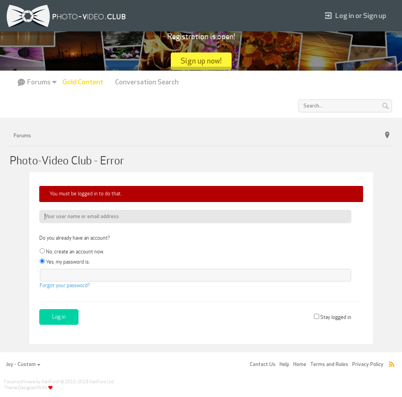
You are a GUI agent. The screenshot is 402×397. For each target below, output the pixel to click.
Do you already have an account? (74, 238)
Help (284, 364)
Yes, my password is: (65, 262)
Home (299, 364)
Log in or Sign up (355, 16)
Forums (39, 82)
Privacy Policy (368, 364)
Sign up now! (201, 61)
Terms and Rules (329, 364)
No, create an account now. (72, 252)
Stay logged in (332, 317)
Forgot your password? (65, 285)
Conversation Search (147, 82)
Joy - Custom (23, 364)
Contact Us (263, 364)
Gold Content (82, 82)
